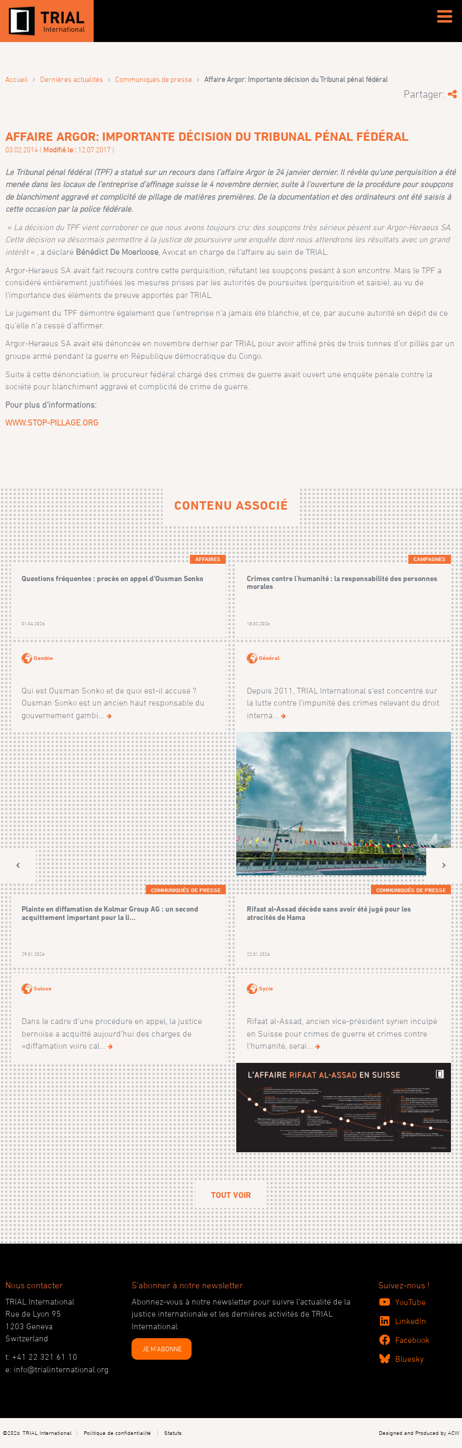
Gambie (43, 657)
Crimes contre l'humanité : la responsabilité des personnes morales (342, 582)
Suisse (43, 988)
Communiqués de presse (153, 79)
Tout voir (231, 1195)
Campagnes (430, 559)
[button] (18, 865)
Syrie (266, 988)
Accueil (16, 79)
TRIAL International (47, 1432)
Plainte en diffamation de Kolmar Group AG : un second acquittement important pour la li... (110, 913)
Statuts (173, 1432)
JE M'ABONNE (162, 1348)
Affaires (207, 559)
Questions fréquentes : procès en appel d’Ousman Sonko (112, 578)
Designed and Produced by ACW (419, 1432)
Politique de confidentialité (117, 1432)
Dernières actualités (71, 79)
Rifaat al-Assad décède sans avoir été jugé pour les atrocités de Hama (329, 913)
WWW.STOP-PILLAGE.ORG (51, 422)
